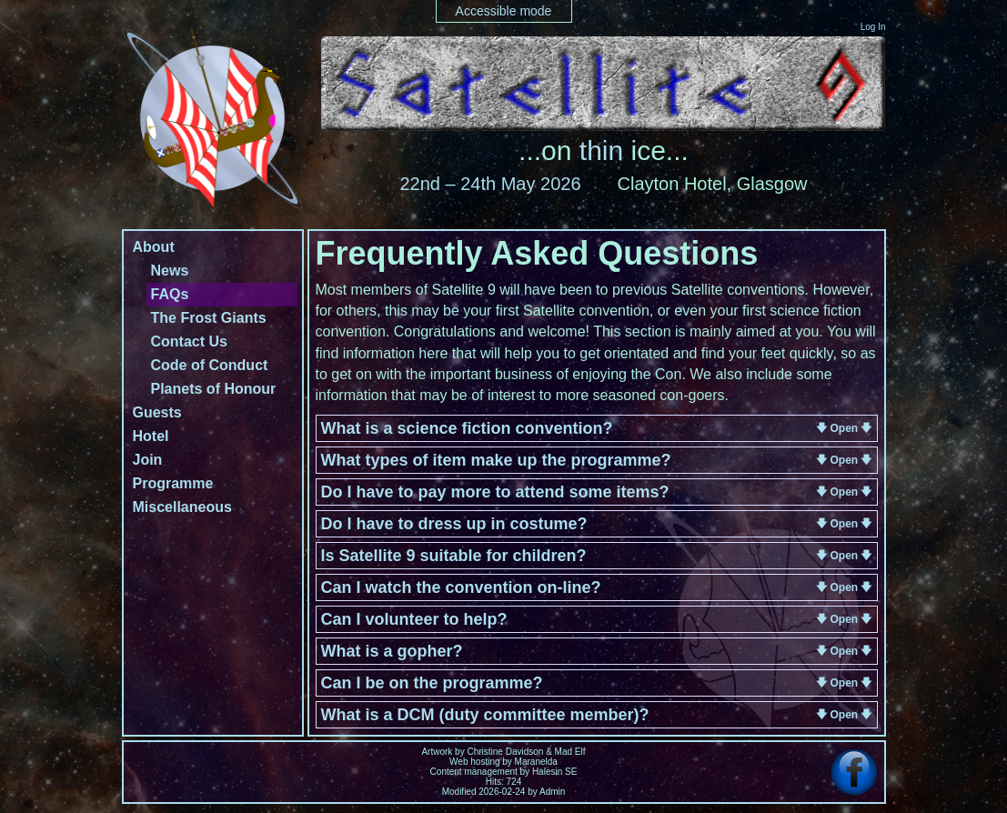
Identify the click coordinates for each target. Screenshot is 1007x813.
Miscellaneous (182, 507)
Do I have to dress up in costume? (454, 524)
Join (148, 459)
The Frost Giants (209, 318)
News (170, 270)
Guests (157, 412)
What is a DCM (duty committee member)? (485, 715)
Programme (173, 483)
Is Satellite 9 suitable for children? (454, 555)
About (154, 247)
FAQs (170, 294)
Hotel (151, 436)
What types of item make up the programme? (496, 460)
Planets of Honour (214, 388)
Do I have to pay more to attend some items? (495, 492)
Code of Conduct (209, 365)
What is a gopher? (392, 651)
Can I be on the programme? (432, 683)
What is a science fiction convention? (467, 428)
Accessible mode (504, 11)
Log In (873, 27)
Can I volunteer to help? (414, 619)
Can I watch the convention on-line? (461, 587)
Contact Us (189, 341)
